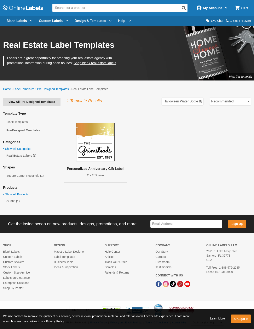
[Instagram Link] (166, 283)
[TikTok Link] (173, 283)
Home (7, 89)
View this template (240, 76)
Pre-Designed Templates (53, 89)
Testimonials (164, 267)
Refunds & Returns (117, 272)
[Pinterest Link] (180, 283)
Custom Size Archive (16, 272)
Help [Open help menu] (124, 21)
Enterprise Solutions (16, 283)
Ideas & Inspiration (66, 267)
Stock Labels (11, 267)
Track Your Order (116, 262)
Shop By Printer (13, 288)
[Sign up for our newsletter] (186, 224)
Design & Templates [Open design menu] (93, 21)
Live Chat (214, 20)
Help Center (112, 251)
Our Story (162, 251)
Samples (110, 267)
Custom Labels (12, 256)
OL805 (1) (13, 201)
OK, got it (241, 319)
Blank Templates (17, 122)
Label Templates (24, 89)
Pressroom (163, 262)
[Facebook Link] (159, 283)
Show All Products (16, 194)
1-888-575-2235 (238, 20)
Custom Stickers (13, 262)
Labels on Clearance (16, 277)
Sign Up (237, 224)
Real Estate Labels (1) (21, 155)
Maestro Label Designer (69, 251)
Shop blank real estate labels (95, 63)
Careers (161, 256)
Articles (109, 256)
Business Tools (63, 262)
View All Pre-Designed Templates (31, 101)
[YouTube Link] (187, 283)
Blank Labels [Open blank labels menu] (19, 21)
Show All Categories (17, 148)
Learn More (217, 318)
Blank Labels (11, 251)
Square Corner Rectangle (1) (25, 175)
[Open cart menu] (241, 7)
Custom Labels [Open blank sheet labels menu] (53, 21)
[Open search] (183, 8)
